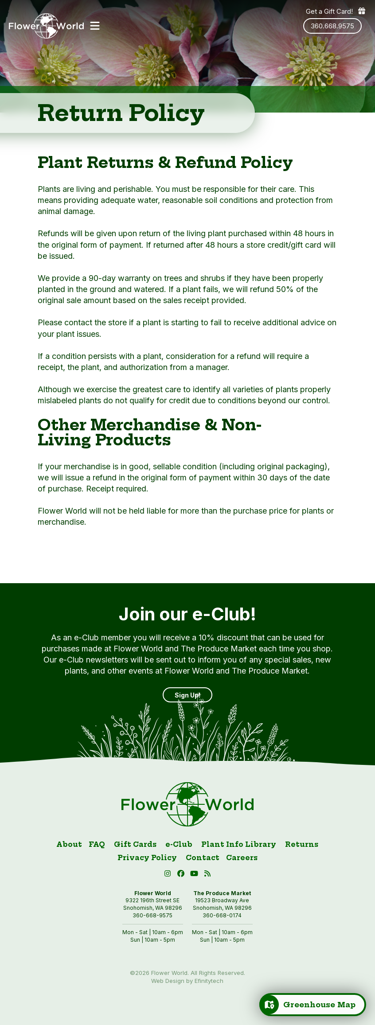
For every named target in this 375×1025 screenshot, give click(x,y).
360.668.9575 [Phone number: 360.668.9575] (332, 26)
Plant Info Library (238, 844)
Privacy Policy (147, 858)
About (69, 844)
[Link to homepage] (46, 26)
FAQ (97, 844)
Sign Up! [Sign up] (187, 695)
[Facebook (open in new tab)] (181, 875)
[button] (95, 25)
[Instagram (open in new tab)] (168, 875)
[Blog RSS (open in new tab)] (207, 875)
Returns (301, 844)
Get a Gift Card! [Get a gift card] (336, 11)
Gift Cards (135, 844)
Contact (202, 858)
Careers (242, 858)
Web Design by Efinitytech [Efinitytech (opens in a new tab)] (187, 980)
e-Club (178, 844)
